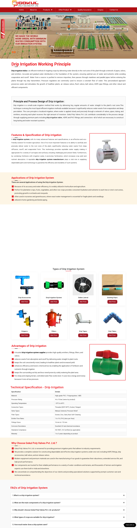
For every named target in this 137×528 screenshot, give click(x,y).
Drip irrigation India (19, 71)
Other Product (64, 10)
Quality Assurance (84, 10)
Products (46, 10)
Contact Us (114, 10)
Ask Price (24, 302)
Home (21, 10)
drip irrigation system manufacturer (50, 159)
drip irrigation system (21, 139)
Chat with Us (130, 525)
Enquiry (100, 10)
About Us (33, 10)
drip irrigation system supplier (34, 352)
